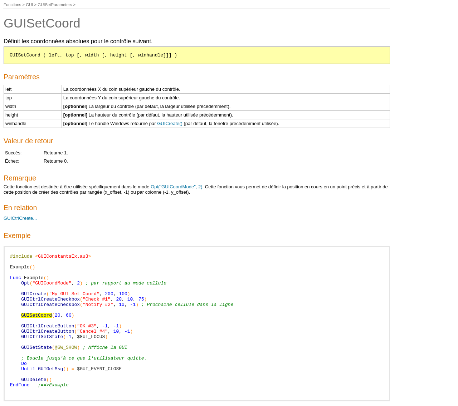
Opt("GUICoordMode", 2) (176, 186)
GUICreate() (169, 123)
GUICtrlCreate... (20, 218)
